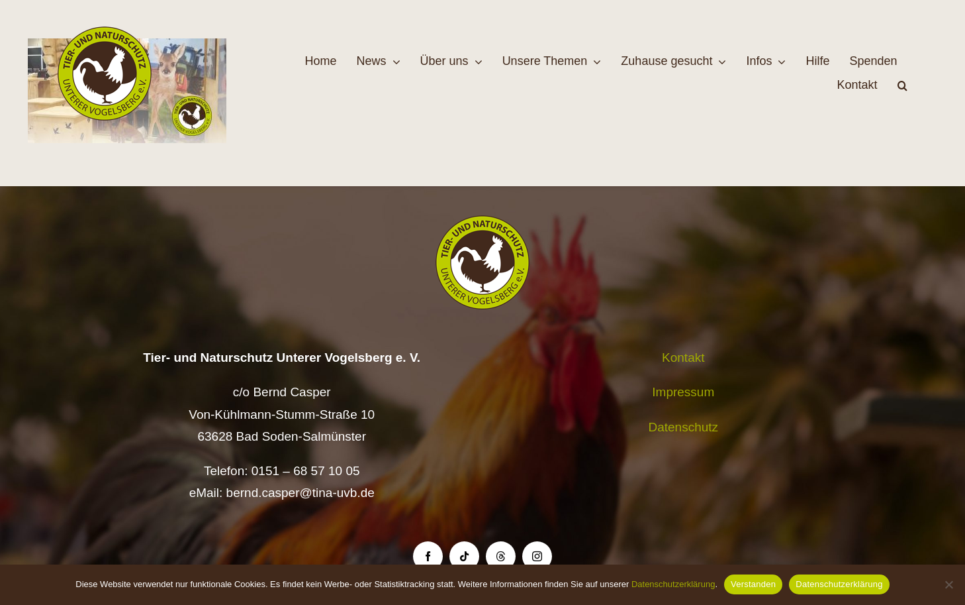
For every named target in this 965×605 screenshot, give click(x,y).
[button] (902, 85)
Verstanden (753, 584)
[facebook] (428, 556)
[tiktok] (464, 556)
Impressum (683, 392)
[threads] (501, 556)
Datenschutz (683, 427)
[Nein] (948, 584)
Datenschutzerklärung (673, 584)
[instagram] (537, 556)
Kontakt (683, 357)
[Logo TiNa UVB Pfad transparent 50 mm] (105, 33)
